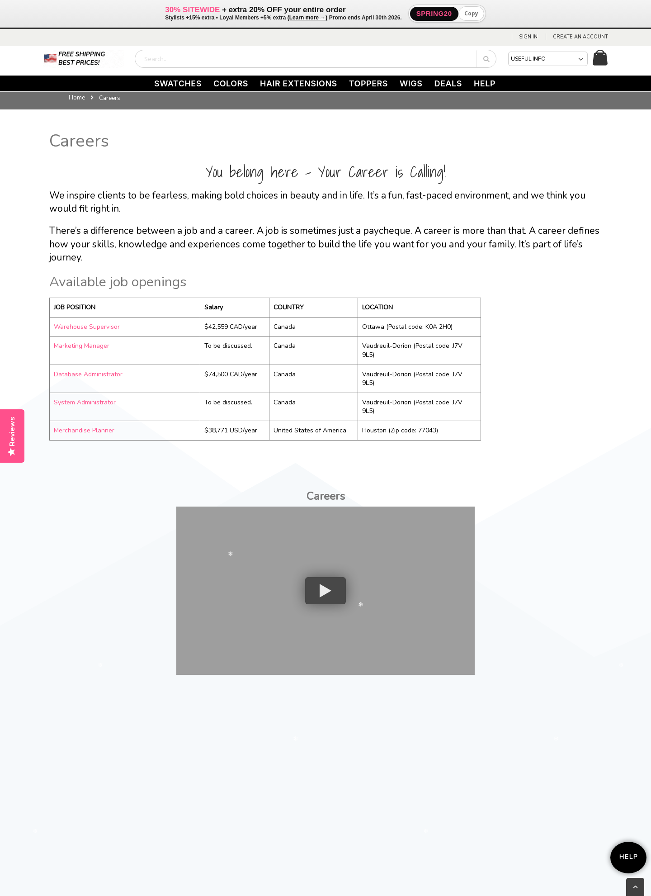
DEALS (448, 83)
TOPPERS (368, 83)
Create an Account (580, 36)
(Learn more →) (308, 17)
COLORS (230, 83)
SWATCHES (178, 83)
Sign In (528, 36)
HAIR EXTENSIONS (298, 83)
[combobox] (315, 59)
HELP (484, 83)
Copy (471, 13)
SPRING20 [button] (434, 13)
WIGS (411, 83)
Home (77, 98)
